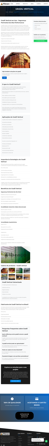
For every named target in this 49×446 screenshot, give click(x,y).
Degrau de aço (37, 25)
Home (7, 12)
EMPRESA (18, 3)
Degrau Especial (37, 28)
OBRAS (32, 3)
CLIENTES (39, 3)
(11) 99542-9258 (21, 0)
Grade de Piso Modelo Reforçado (40, 23)
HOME (11, 3)
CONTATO (46, 3)
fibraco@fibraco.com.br (5, 0)
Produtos (11, 12)
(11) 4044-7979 (14, 0)
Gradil (4, 77)
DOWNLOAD (24, 415)
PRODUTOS (25, 3)
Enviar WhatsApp (41, 40)
